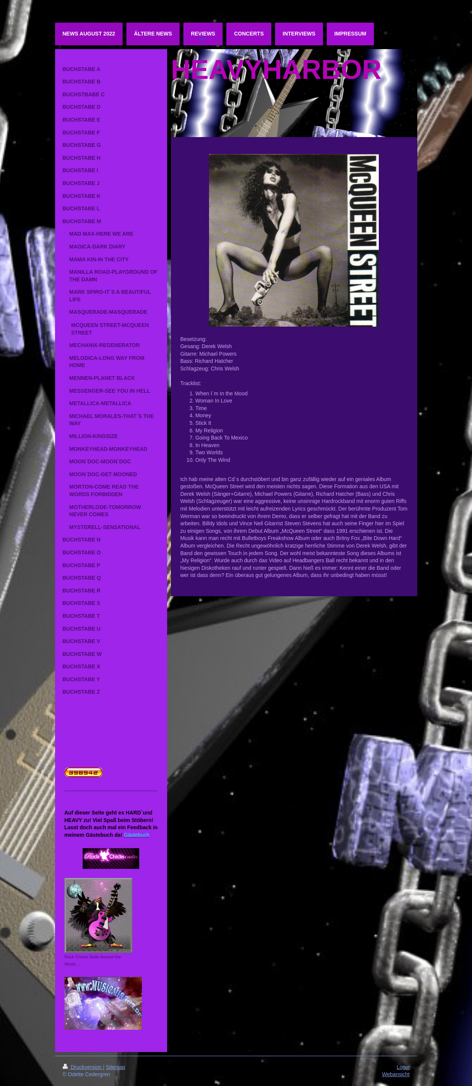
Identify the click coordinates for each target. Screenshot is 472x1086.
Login (403, 1067)
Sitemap (115, 1067)
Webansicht (396, 1074)
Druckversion (83, 1067)
